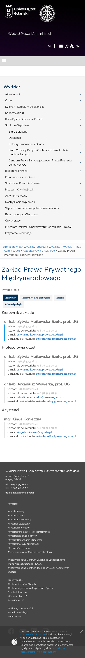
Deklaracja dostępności (20, 608)
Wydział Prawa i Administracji (30, 34)
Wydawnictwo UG (17, 596)
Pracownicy (10, 298)
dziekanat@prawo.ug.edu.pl (20, 492)
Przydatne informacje (18, 233)
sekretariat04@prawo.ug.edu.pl (56, 338)
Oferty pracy (13, 220)
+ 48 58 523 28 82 (19, 484)
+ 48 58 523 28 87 (19, 487)
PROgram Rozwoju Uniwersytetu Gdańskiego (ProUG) (38, 227)
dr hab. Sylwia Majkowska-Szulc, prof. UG (41, 321)
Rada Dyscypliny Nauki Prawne (24, 119)
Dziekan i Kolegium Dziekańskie (24, 106)
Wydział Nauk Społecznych (22, 535)
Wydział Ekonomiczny (19, 519)
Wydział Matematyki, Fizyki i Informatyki (29, 531)
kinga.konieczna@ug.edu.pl (34, 432)
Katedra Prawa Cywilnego (39, 250)
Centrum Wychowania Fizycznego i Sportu (30, 588)
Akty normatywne (16, 195)
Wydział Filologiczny (19, 523)
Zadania (60, 298)
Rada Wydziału (14, 113)
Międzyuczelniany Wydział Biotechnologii (30, 552)
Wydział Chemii (16, 515)
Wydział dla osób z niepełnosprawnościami (32, 208)
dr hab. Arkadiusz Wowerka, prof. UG (37, 384)
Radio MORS (14, 616)
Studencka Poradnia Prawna (22, 183)
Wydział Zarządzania (19, 548)
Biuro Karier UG (16, 600)
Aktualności (12, 94)
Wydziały (13, 504)
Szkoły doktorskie (17, 592)
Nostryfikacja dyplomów (20, 202)
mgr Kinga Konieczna (22, 419)
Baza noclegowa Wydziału (21, 214)
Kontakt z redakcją (17, 612)
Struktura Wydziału (17, 125)
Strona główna (12, 246)
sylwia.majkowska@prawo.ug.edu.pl (40, 334)
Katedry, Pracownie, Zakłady (26, 144)
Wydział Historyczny (18, 527)
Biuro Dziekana (18, 131)
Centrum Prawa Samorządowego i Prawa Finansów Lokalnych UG (40, 162)
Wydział (11, 87)
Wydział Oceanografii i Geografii (25, 540)
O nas (8, 100)
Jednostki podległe (13, 304)
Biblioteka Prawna (16, 170)
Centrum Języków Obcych (22, 584)
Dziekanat (15, 137)
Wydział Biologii (16, 511)
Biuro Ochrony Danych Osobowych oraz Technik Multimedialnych (38, 152)
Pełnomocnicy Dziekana (20, 177)
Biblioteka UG (15, 580)
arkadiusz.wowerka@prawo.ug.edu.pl (40, 397)
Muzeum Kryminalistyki (19, 189)
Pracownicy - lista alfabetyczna (36, 298)
